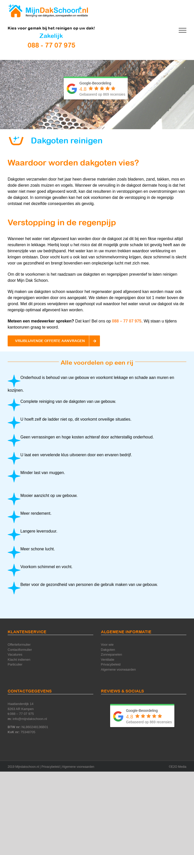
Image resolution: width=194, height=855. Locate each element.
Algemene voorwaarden (118, 669)
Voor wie (107, 644)
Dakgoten (108, 650)
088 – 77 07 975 (126, 321)
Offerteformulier (19, 644)
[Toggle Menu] (182, 30)
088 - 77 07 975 (51, 45)
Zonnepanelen (111, 654)
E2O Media (178, 767)
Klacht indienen (19, 659)
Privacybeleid (111, 664)
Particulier (15, 664)
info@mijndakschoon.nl (30, 719)
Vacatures (15, 654)
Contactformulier (20, 650)
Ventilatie (107, 659)
